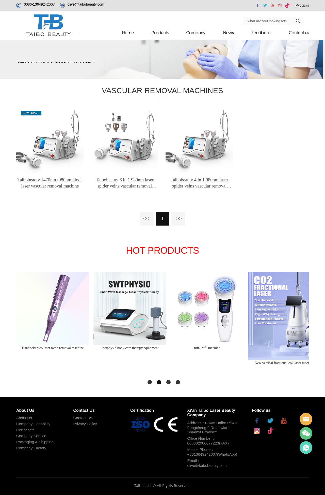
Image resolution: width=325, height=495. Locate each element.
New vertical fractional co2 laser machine (284, 363)
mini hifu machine (207, 348)
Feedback (261, 32)
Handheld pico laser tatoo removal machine (53, 348)
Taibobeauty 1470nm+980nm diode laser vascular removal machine (50, 183)
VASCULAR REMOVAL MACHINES (162, 90)
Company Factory (31, 448)
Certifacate (25, 430)
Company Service (31, 436)
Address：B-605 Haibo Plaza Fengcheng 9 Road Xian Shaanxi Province (212, 427)
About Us (24, 418)
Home (128, 32)
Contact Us (82, 418)
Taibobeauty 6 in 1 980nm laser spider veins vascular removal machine (124, 183)
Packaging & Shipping (35, 442)
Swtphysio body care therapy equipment (130, 348)
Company (195, 32)
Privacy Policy (85, 424)
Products (160, 32)
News (228, 32)
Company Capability (33, 424)
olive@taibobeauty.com (85, 4)
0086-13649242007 (39, 4)
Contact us (299, 32)
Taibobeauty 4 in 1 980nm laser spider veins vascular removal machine (199, 183)
